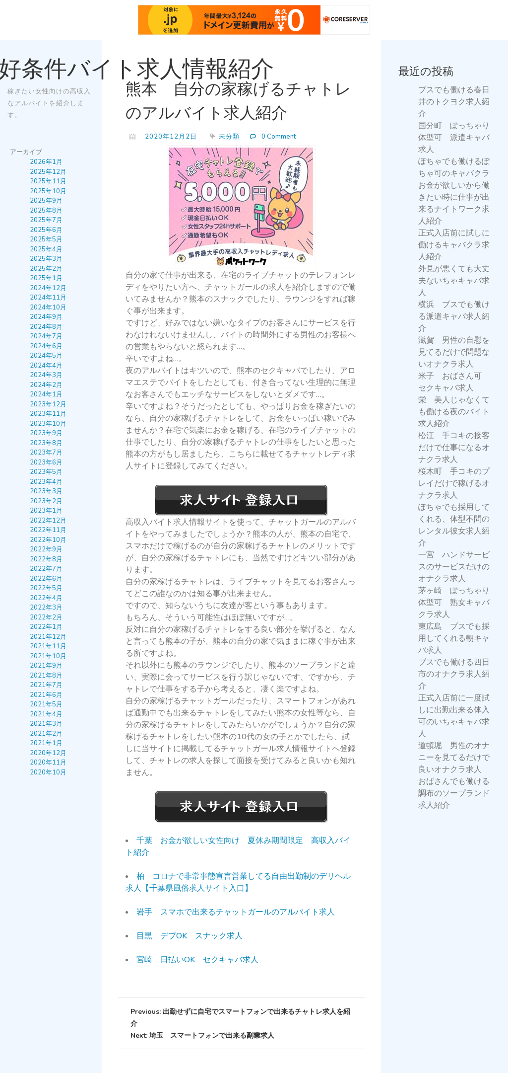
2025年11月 (48, 181)
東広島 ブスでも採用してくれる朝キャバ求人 (454, 638)
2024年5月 (46, 355)
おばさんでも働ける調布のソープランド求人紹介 (454, 793)
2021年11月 (48, 646)
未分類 (229, 136)
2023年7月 (46, 452)
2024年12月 (48, 287)
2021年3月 (46, 723)
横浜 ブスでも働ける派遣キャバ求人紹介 (454, 316)
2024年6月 (46, 345)
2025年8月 (46, 210)
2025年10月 (48, 190)
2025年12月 (48, 171)
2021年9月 (46, 665)
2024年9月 (46, 316)
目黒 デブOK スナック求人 (189, 935)
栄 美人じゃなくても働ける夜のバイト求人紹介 (454, 411)
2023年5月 (46, 471)
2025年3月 (46, 258)
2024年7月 (46, 336)
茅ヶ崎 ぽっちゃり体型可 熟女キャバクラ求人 (454, 602)
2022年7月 (46, 568)
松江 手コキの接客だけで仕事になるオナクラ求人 (454, 447)
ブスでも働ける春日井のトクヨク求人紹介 (454, 101)
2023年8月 (46, 442)
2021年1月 (46, 743)
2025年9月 (46, 200)
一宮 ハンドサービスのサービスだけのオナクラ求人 (454, 566)
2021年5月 (46, 704)
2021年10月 (48, 655)
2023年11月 (48, 413)
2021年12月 (48, 636)
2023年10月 (48, 423)
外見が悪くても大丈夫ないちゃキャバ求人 (454, 280)
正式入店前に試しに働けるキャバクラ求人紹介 (454, 245)
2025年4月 (46, 248)
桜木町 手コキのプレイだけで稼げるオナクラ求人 (454, 483)
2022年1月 (46, 626)
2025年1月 (46, 278)
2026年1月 (46, 161)
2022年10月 (48, 539)
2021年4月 (46, 713)
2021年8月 (46, 675)
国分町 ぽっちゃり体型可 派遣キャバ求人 (454, 137)
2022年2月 (46, 617)
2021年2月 (46, 733)
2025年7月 (46, 220)
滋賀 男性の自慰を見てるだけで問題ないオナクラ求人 (454, 352)
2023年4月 (46, 481)
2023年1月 (46, 510)
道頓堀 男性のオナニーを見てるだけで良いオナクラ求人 (454, 757)
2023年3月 (46, 491)
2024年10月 (48, 307)
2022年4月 (46, 597)
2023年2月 (46, 500)
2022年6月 (46, 578)
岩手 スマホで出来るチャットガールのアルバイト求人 (235, 912)
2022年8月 (46, 558)
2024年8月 (46, 326)
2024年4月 (46, 365)
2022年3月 (46, 607)
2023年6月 (46, 462)
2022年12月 (48, 520)
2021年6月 (46, 694)
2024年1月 (46, 394)
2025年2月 (46, 268)
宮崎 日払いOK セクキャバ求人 (197, 959)
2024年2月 (46, 384)
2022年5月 (46, 588)
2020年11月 (48, 762)
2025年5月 (46, 239)
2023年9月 (46, 433)
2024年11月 (48, 297)
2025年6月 (46, 229)
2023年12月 (48, 403)
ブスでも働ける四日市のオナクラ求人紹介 (454, 674)
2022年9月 (46, 549)
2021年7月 (46, 685)
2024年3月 (46, 375)
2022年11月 (48, 530)
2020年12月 (48, 752)
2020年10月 (48, 771)
